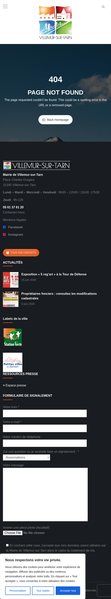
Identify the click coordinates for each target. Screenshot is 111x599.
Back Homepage (55, 119)
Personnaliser (18, 590)
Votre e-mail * (45, 425)
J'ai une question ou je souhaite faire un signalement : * (41, 454)
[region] (42, 576)
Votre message (45, 493)
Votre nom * (45, 410)
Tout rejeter (43, 590)
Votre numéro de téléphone (45, 440)
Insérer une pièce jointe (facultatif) (32, 530)
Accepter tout (68, 590)
